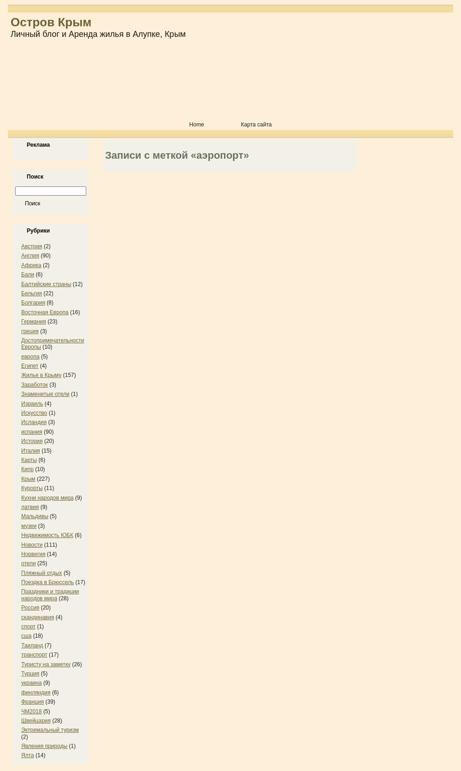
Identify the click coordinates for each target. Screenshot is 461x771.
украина (31, 683)
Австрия (31, 246)
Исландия (34, 422)
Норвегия (33, 554)
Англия (30, 255)
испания (31, 432)
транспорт (34, 654)
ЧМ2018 (31, 711)
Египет (29, 366)
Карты (29, 460)
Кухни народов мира (47, 498)
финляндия (36, 692)
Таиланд (32, 645)
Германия (33, 321)
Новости (31, 545)
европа (30, 356)
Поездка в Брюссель (47, 582)
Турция (30, 673)
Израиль (32, 403)
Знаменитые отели (45, 394)
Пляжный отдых (41, 573)
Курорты (32, 488)
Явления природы (44, 746)
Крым (28, 479)
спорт (28, 626)
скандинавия (37, 617)
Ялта (27, 755)
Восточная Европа (45, 312)
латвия (30, 507)
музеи (28, 526)
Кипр (27, 469)
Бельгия (31, 293)
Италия (30, 451)
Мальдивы (34, 516)
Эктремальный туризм (50, 730)
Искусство (34, 413)
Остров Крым (51, 22)
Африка (31, 265)
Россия (30, 607)
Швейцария (36, 720)
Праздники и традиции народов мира (50, 594)
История (32, 441)
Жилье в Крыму (41, 375)
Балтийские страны (46, 284)
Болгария (33, 302)
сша (26, 636)
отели (28, 563)
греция (30, 331)
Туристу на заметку (46, 664)
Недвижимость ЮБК (47, 535)
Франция (32, 702)
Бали (27, 274)
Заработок (34, 385)
